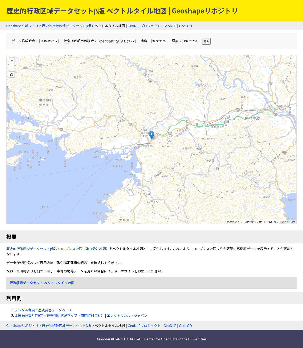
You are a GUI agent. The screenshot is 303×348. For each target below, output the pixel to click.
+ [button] (12, 60)
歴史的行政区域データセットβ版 (66, 25)
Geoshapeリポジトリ (22, 25)
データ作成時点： (35, 40)
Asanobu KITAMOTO (112, 338)
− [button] (12, 66)
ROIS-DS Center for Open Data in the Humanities (168, 338)
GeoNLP (169, 25)
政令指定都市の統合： (100, 40)
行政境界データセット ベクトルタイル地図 (41, 282)
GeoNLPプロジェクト (144, 25)
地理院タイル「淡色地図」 (242, 222)
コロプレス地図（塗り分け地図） (84, 248)
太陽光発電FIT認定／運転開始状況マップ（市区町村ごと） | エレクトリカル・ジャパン (81, 315)
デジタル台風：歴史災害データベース (43, 309)
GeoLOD (185, 25)
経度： (185, 40)
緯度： (154, 40)
